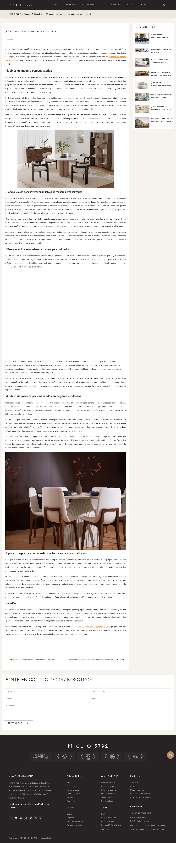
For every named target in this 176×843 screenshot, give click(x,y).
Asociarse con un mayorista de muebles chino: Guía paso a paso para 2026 (160, 36)
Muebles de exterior (138, 790)
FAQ (103, 814)
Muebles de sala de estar (140, 797)
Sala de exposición (109, 790)
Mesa (132, 786)
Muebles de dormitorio (140, 793)
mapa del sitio (45, 838)
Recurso (27, 14)
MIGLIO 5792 (15, 14)
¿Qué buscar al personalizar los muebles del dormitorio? (161, 84)
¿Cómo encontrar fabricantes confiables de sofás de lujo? (161, 108)
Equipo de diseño (108, 793)
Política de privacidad (110, 817)
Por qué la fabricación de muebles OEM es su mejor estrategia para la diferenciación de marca (161, 120)
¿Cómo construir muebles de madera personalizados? (68, 14)
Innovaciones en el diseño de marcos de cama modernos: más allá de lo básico (161, 51)
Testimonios (106, 797)
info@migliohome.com (140, 821)
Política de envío (108, 821)
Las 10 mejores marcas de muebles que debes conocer (161, 96)
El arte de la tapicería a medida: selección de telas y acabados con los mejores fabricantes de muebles (161, 74)
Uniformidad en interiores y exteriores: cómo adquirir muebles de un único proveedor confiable (161, 61)
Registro (38, 14)
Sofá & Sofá (135, 782)
